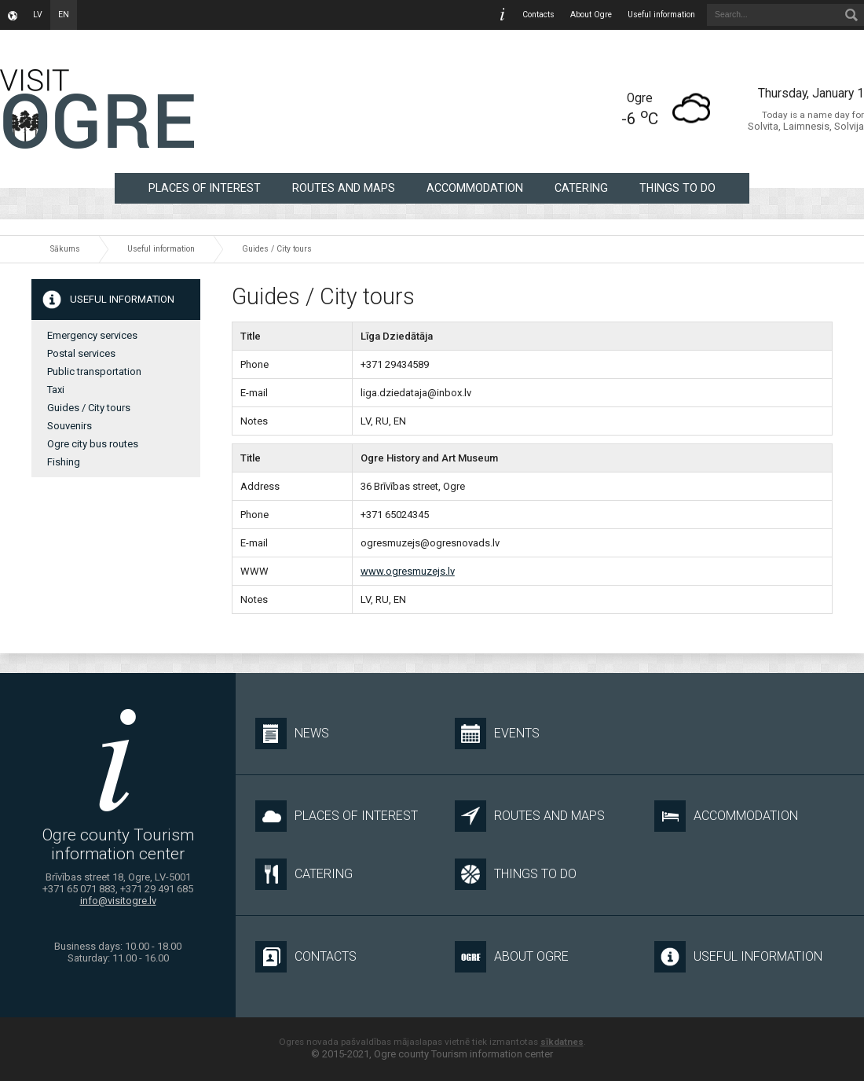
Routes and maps (343, 188)
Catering (581, 188)
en (63, 14)
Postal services (81, 353)
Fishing (63, 462)
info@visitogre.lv (118, 900)
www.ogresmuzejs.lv (408, 571)
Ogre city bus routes (92, 444)
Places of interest (204, 188)
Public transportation (94, 371)
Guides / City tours (277, 249)
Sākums (65, 249)
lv (37, 14)
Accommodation (475, 188)
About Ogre (591, 14)
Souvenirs (69, 426)
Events (497, 733)
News (292, 733)
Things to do (677, 188)
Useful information (661, 14)
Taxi (55, 389)
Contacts (538, 14)
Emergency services (92, 335)
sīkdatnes (562, 1041)
